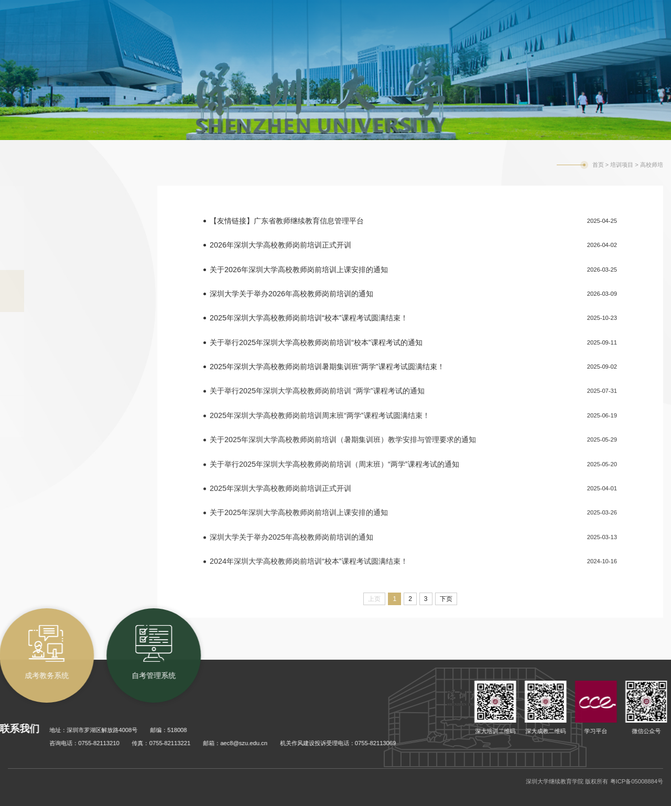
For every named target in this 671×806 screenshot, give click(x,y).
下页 (446, 599)
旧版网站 (620, 7)
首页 (598, 165)
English (583, 7)
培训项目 (621, 165)
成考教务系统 (420, 6)
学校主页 (546, 7)
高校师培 (651, 165)
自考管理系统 (491, 6)
